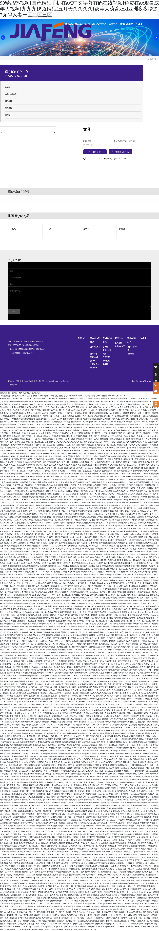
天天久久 (103, 514)
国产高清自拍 (61, 549)
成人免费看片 (140, 569)
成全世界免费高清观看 (61, 655)
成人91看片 (148, 918)
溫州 (12, 385)
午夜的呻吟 (122, 857)
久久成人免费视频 (29, 762)
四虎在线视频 (59, 756)
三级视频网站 (50, 442)
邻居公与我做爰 (26, 626)
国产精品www (120, 635)
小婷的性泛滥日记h (123, 462)
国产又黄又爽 (99, 728)
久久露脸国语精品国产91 (104, 416)
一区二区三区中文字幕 (99, 433)
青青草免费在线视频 (9, 526)
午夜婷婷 (131, 869)
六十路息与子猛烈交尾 (114, 459)
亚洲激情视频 (23, 707)
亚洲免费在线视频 (118, 733)
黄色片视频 (84, 777)
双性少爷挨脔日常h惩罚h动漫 (82, 690)
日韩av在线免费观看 (23, 439)
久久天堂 (49, 704)
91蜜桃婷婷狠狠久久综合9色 (39, 817)
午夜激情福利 (122, 886)
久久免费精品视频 (106, 762)
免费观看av (42, 569)
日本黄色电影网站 (8, 416)
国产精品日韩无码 (125, 598)
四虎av (149, 476)
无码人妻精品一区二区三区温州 (122, 716)
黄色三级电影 (135, 820)
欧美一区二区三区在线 (35, 442)
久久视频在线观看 (63, 725)
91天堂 (58, 419)
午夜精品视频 (25, 482)
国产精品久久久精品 (44, 465)
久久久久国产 (104, 658)
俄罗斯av (89, 866)
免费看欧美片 (29, 742)
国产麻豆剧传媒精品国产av (117, 742)
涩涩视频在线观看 (81, 436)
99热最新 (82, 517)
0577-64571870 (93, 159)
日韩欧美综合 (74, 592)
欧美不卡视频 (121, 828)
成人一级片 (27, 713)
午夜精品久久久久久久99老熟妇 (145, 528)
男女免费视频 (39, 722)
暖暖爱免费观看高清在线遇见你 (36, 699)
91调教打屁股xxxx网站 (117, 517)
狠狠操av (109, 673)
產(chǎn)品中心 (120, 141)
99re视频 (111, 465)
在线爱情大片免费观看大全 (120, 866)
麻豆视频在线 (81, 474)
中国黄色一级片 (131, 756)
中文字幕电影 (107, 652)
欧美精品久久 (105, 436)
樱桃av (73, 603)
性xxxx (101, 491)
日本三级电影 (86, 681)
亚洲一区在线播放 (14, 410)
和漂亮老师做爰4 (99, 471)
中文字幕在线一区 (38, 733)
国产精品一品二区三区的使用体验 (59, 520)
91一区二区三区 (57, 468)
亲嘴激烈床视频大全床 (85, 523)
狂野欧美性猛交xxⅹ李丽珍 (44, 459)
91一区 (5, 909)
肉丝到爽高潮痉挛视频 (57, 508)
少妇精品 (143, 644)
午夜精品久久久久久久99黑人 (31, 800)
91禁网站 (69, 878)
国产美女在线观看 (121, 652)
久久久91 (117, 543)
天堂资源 (103, 707)
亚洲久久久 (9, 722)
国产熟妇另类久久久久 (24, 450)
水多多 (67, 439)
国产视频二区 (20, 549)
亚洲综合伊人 (115, 849)
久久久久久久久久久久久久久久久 (19, 563)
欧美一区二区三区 (13, 589)
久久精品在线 (90, 823)
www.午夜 (78, 748)
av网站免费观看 (16, 419)
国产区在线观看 (137, 439)
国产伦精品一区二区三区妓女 (15, 424)
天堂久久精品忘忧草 (77, 670)
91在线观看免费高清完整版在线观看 (90, 505)
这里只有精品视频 (17, 407)
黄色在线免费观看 (7, 546)
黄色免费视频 (105, 710)
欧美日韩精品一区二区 (124, 540)
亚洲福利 (76, 707)
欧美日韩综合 (64, 696)
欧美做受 (68, 624)
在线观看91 (7, 485)
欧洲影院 (41, 621)
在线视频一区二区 (57, 413)
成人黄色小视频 (148, 782)
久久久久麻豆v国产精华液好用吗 (24, 647)
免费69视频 (28, 904)
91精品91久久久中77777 (26, 465)
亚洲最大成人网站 (116, 756)
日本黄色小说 (17, 618)
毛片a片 (86, 422)
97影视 (120, 834)
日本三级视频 (31, 621)
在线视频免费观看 (74, 629)
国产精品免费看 (59, 517)
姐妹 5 (91, 774)
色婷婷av (37, 563)
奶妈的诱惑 (51, 511)
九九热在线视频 (64, 448)
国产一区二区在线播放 (144, 716)
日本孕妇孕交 (25, 592)
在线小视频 (24, 725)
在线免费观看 (151, 722)
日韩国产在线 (72, 508)
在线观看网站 (119, 863)
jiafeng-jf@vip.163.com (116, 159)
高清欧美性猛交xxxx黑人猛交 (87, 699)
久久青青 (152, 566)
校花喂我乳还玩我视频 (12, 577)
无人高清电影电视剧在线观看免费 (131, 736)
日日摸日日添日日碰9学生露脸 (55, 583)
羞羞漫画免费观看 (139, 762)
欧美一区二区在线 (39, 753)
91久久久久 (24, 520)
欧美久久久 (40, 823)
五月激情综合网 (135, 427)
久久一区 (56, 909)
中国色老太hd (90, 930)
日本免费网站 (59, 918)
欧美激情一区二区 (107, 520)
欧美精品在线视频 (107, 566)
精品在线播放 (88, 589)
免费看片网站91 (52, 886)
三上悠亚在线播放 (123, 814)
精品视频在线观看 (118, 626)
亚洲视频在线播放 (74, 768)
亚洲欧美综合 (132, 635)
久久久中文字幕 (64, 615)
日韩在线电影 (148, 753)
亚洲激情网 (76, 906)
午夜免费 (51, 618)
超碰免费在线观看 (100, 531)
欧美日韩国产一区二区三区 (16, 514)
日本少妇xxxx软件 (50, 485)
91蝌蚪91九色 (47, 834)
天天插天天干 (67, 924)
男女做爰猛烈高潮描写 (63, 612)
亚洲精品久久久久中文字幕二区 (20, 580)
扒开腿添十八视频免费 (94, 439)
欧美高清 (8, 736)
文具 (14, 229)
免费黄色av (4, 413)
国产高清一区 (59, 401)
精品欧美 (38, 768)
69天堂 (5, 684)
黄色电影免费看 (75, 511)
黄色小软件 (37, 713)
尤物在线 (18, 546)
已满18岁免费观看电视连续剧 (34, 618)
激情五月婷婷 (91, 753)
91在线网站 (91, 713)
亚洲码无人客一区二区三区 (57, 846)
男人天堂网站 (62, 670)
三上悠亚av (53, 514)
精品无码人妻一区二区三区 (122, 508)
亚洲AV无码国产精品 (18, 693)
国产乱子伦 (85, 534)
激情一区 (132, 560)
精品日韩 (111, 407)
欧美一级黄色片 (36, 476)
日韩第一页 (9, 710)
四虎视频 (96, 482)
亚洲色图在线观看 (66, 831)
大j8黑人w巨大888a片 (74, 410)
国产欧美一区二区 (91, 846)
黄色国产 (133, 779)
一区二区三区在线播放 (70, 494)
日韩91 (150, 670)
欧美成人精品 (20, 442)
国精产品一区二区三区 (93, 652)
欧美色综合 (101, 742)
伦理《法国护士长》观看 (123, 600)
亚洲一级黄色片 (107, 482)
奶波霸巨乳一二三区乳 (33, 485)
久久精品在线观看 (12, 500)
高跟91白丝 (44, 488)
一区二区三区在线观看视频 (42, 439)
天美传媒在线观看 (7, 652)
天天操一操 (111, 471)
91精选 (25, 448)
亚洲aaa (64, 531)
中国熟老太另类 (140, 540)
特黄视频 (17, 566)
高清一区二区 (31, 644)
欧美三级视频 (18, 485)
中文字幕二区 (120, 696)
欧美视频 (95, 710)
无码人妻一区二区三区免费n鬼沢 (56, 777)
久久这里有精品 (109, 828)
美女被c (48, 560)
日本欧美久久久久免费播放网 (14, 664)
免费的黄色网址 (19, 661)
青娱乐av (107, 442)
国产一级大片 (145, 710)
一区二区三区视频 (72, 534)
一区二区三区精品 (70, 716)
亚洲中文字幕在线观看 (57, 626)
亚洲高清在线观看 (115, 707)
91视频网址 (28, 673)
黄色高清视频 (104, 575)
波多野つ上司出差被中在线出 (106, 840)
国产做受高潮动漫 (98, 618)
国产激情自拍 (49, 661)
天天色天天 (122, 523)
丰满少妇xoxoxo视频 (139, 802)
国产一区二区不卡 (74, 650)
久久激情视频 (13, 626)
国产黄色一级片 (71, 722)
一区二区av (9, 491)
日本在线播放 (152, 901)
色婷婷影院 (62, 673)
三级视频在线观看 (27, 684)
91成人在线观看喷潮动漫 (79, 433)
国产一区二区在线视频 (140, 514)
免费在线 (99, 924)
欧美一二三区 (13, 520)
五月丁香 (62, 497)
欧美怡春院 (17, 901)
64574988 (28, 345)
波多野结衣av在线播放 (115, 808)
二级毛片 (34, 901)
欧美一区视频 (111, 606)
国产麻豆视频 (110, 450)
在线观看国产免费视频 (146, 618)
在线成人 (36, 427)
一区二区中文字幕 (22, 456)
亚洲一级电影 (82, 664)
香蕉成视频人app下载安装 (89, 546)
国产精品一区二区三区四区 (120, 474)
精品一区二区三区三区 (53, 554)
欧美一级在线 (32, 549)
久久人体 (24, 462)
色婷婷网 (137, 664)
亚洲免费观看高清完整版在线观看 (64, 742)
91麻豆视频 (131, 450)
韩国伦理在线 (131, 401)
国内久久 (153, 453)
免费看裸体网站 (11, 537)
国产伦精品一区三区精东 (38, 514)
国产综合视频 (116, 713)
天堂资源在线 (148, 427)
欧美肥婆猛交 (74, 710)
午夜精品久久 (25, 805)
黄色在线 (28, 745)
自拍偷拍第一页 (35, 707)
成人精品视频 (94, 520)
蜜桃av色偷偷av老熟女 (111, 730)
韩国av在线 (137, 598)
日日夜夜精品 (144, 730)
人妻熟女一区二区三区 (105, 549)
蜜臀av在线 (152, 800)
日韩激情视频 (27, 886)
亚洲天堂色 (58, 439)
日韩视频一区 (72, 497)
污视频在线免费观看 (39, 595)
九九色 (155, 603)
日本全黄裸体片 (134, 424)
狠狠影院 (78, 419)
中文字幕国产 (45, 802)
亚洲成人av (97, 883)
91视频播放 (131, 476)
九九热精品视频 (71, 915)
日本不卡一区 (130, 563)
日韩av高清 (4, 407)
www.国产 (108, 904)
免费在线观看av (75, 869)
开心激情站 (121, 502)
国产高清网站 (141, 901)
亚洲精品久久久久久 (134, 407)
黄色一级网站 (140, 552)
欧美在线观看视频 (8, 453)
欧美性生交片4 (6, 399)
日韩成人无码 (46, 526)
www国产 (25, 404)
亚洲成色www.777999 (49, 427)
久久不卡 (142, 635)
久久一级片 (9, 442)
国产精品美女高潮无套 (65, 404)
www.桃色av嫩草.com (27, 612)
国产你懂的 (20, 502)
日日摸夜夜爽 (136, 753)
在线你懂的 (135, 814)
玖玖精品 (140, 485)
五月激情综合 (112, 523)
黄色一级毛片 (98, 448)
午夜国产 (132, 719)
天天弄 (135, 895)
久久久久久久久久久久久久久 (68, 442)
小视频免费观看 (141, 566)
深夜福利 (101, 753)
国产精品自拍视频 (96, 777)
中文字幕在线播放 (121, 453)
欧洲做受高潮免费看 (16, 401)
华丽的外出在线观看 (125, 422)
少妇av (126, 707)
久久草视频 (61, 629)
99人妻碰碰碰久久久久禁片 (137, 502)
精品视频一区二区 (81, 860)
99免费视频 (111, 502)
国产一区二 (131, 745)
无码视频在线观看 (76, 800)
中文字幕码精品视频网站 (65, 661)
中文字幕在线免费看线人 (95, 632)
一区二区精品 (146, 416)
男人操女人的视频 (37, 456)
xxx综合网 (110, 635)
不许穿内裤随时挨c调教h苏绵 (110, 456)
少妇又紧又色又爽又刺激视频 (100, 600)
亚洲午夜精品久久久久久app (146, 459)
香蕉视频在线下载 (129, 658)
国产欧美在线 (85, 442)
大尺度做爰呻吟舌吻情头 (34, 598)
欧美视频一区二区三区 (101, 569)
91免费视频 (71, 621)
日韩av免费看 (107, 647)
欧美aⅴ (21, 598)
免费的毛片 (53, 543)
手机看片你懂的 (148, 479)
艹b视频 (97, 808)
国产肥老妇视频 (135, 632)
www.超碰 (51, 419)
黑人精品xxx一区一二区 (36, 650)
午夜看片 (139, 840)
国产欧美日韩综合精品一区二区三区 (17, 436)
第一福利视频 (38, 728)
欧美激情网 (112, 514)
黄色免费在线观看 (73, 430)
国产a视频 (70, 401)
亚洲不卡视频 (122, 751)
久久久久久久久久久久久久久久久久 (67, 465)
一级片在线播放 (19, 534)
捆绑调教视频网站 (123, 753)
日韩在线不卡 (71, 791)
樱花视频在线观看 (99, 927)
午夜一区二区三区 (87, 828)
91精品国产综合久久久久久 (115, 491)
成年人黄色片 (128, 459)
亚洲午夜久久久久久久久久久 (95, 693)
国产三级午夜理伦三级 (87, 742)
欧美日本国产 (144, 399)
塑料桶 (86, 229)
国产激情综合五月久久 (94, 670)
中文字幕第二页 (78, 563)
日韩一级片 (10, 540)
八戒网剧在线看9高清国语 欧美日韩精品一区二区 (71, 606)
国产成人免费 (69, 505)
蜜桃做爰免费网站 (22, 872)
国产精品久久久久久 (38, 681)
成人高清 (152, 857)
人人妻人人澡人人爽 (102, 655)
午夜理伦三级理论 (37, 404)
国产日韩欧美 (27, 889)
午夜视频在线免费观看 (148, 410)
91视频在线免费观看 (35, 661)
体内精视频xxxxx (121, 482)
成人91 (105, 704)
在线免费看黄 (35, 730)
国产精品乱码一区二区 (56, 410)
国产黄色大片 (125, 918)
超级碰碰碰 (132, 523)
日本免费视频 (45, 500)
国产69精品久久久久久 (80, 863)
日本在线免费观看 (67, 552)
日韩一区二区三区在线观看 (148, 413)
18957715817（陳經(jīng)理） (21, 353)
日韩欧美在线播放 (148, 860)
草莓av (2, 462)
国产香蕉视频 (51, 650)
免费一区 (49, 572)
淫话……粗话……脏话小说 (59, 416)
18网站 (45, 416)
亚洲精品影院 (69, 468)
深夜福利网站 (57, 716)
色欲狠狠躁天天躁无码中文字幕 (17, 730)
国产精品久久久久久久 (12, 497)
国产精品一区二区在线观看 (22, 459)
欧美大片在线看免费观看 (93, 554)
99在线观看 (27, 834)
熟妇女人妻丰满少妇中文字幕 (144, 667)
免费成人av (141, 436)
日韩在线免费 (84, 725)
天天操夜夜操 (87, 768)
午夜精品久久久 (40, 540)
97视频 (134, 462)
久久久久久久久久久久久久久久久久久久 (143, 612)
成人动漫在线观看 (100, 485)
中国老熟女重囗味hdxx (137, 500)
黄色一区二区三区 (15, 569)
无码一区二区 (88, 416)
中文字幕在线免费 (7, 456)
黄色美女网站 (88, 638)
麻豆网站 (81, 875)
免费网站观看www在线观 (139, 453)
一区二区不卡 (130, 621)
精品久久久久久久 (114, 875)
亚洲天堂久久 (102, 497)
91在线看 (146, 598)
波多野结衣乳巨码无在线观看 (117, 427)
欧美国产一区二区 (41, 831)
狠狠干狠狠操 (37, 422)
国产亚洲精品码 (144, 462)
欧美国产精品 (73, 399)
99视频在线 (141, 563)
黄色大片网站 (54, 589)
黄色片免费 (110, 909)
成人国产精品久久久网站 (126, 586)
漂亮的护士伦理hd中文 (107, 586)
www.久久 (90, 898)
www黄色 (113, 612)
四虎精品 (8, 534)
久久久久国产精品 (146, 419)
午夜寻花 (10, 450)
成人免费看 (124, 693)
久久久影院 (28, 575)
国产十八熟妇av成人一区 (28, 739)
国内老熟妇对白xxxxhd (53, 566)
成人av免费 (86, 906)
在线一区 (114, 442)
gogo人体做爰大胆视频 (37, 927)
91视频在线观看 (32, 517)
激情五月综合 (85, 569)
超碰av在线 (32, 702)
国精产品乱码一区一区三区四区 (87, 401)
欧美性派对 (49, 575)
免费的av (152, 696)
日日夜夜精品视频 (15, 857)
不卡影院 (129, 580)
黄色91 (60, 857)
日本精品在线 (102, 517)
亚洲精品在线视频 (79, 814)
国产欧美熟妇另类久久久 (46, 670)
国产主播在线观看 (121, 549)
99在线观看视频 (100, 805)
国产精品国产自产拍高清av (37, 543)
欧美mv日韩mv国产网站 (62, 774)
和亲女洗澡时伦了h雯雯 (67, 485)
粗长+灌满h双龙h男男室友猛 (127, 419)
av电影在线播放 (12, 482)
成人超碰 (40, 612)
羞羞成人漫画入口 (40, 745)
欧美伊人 (59, 872)
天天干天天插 (140, 892)
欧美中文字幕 (110, 886)
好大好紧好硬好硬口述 (42, 603)
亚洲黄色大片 (77, 652)
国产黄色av (128, 528)
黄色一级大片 (55, 883)
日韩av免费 (93, 491)
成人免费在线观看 (124, 811)
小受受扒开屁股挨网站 (123, 762)
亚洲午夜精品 (88, 612)
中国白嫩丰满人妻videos (41, 436)
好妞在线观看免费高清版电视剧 (94, 465)
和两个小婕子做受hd (76, 424)
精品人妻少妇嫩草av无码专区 (140, 572)
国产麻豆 (48, 523)
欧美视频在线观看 (106, 543)
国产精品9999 (87, 655)
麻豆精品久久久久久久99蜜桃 (128, 641)
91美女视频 (67, 693)
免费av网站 (39, 658)
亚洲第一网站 (113, 693)
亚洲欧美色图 (59, 430)
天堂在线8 (26, 416)
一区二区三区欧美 (12, 777)
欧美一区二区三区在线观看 (144, 422)
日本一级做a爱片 (150, 537)
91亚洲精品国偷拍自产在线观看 (135, 684)
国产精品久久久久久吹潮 (23, 736)
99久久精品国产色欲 (135, 817)
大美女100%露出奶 (22, 779)
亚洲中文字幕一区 (30, 569)
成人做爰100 (20, 748)
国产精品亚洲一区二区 (66, 647)
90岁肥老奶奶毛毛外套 (106, 462)
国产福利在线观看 (134, 430)
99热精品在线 (86, 471)
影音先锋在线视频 (108, 678)
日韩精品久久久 (133, 491)
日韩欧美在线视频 (85, 808)
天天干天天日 (24, 676)
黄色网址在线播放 (54, 540)
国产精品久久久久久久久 (147, 404)
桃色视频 (104, 424)
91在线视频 (16, 595)
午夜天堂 (82, 915)
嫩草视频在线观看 (52, 552)
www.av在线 (151, 892)
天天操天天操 (97, 442)
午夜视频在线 (5, 802)
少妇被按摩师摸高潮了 (80, 733)
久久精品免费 (141, 445)
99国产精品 (96, 453)
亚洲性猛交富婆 (95, 647)
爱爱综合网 (87, 531)
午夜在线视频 (79, 482)
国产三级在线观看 (75, 531)
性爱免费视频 (63, 800)
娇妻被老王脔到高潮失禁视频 (33, 497)
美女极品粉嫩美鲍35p (71, 566)
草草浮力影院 (139, 577)
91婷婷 (114, 895)
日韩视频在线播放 (143, 719)
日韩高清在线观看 (17, 413)
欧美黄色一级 (93, 474)
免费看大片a (14, 684)
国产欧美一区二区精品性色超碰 (143, 474)
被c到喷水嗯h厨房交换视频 (140, 759)
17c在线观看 (11, 479)
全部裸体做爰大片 (25, 898)
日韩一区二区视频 (65, 514)
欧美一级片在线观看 (37, 520)
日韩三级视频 (38, 560)
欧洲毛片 (130, 479)
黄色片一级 (14, 641)
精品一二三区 (111, 690)
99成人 (5, 621)
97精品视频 (106, 488)
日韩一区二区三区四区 (124, 728)
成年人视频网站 (153, 852)
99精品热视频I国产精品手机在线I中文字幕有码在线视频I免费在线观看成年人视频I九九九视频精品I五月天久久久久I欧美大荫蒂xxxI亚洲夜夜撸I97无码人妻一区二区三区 (79, 9)
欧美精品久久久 (23, 860)
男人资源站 (153, 702)
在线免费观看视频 (85, 485)
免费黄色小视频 (120, 430)
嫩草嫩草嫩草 (49, 476)
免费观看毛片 (95, 615)
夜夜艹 (38, 600)
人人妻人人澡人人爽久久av (105, 494)
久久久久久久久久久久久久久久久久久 (79, 560)
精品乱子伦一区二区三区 (118, 410)
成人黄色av (14, 728)
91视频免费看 (44, 448)
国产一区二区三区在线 (64, 736)
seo (16, 385)
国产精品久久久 (90, 577)
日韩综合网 (98, 560)
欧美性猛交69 (66, 883)
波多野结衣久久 (44, 716)
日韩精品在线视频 (49, 615)
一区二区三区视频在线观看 (142, 678)
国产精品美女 (49, 892)
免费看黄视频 (135, 416)
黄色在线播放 (79, 817)
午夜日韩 (88, 482)
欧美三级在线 (119, 580)
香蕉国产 (79, 834)
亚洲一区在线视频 (135, 448)
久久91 (132, 569)
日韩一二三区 (39, 575)
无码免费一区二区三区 (21, 430)
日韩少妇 (53, 448)
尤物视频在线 (145, 624)
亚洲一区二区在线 (70, 852)
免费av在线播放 (93, 508)
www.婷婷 (52, 595)
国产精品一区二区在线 (76, 476)
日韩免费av (104, 699)
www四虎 (82, 497)
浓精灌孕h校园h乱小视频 (95, 476)
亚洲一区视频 (122, 468)
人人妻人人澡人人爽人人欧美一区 (90, 557)
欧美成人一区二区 (116, 704)
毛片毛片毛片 (21, 554)
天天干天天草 (112, 644)
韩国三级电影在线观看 (91, 511)
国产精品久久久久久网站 (22, 399)
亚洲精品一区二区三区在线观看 (85, 745)
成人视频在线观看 (98, 606)
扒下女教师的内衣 (64, 577)
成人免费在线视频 (135, 494)
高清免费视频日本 (62, 632)
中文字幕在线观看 (131, 531)
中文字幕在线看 (51, 759)
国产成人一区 (105, 592)
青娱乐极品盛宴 (72, 459)
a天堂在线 (118, 889)
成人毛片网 (101, 635)
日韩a (57, 771)
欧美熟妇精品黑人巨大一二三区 (37, 407)
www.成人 (83, 399)
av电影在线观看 (124, 514)
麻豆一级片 (90, 704)
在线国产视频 (34, 505)
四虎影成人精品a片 (91, 575)
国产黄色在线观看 (25, 635)
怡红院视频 (59, 575)
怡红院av (38, 583)
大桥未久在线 (134, 788)
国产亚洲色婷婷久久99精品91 (142, 872)
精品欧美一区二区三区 (58, 488)
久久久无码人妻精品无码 (16, 523)
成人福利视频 (37, 557)
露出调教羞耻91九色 (115, 534)
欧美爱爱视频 (58, 505)
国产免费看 (64, 805)
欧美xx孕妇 (110, 728)
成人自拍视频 (140, 854)
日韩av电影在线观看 (24, 427)
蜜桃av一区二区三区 (30, 716)
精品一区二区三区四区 (129, 399)
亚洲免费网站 (63, 502)
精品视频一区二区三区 (86, 918)
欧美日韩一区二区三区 (147, 748)
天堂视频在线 (150, 577)
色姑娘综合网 (69, 765)
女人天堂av (120, 407)
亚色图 (110, 889)
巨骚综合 (35, 500)
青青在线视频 (128, 722)
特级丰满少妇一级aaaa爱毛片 (126, 465)
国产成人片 (118, 647)
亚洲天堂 (79, 730)
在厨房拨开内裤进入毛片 (90, 678)
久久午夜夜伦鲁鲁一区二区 (139, 751)
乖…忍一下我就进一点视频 (20, 586)
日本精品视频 (51, 676)
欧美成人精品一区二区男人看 (136, 505)
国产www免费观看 (71, 820)
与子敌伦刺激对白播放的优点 (137, 797)
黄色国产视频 (122, 445)
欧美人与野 (141, 488)
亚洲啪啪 (140, 517)
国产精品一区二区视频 (125, 552)
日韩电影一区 (147, 820)
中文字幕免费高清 (23, 667)
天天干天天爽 (11, 598)
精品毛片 (95, 566)
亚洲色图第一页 (6, 543)
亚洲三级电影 (107, 453)
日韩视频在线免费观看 (90, 641)
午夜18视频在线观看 (97, 427)
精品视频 (51, 632)
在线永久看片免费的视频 (104, 898)
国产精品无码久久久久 (22, 557)
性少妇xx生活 (59, 491)
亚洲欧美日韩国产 (25, 603)
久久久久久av (110, 422)
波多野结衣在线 (44, 609)
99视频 (75, 453)
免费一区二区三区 (144, 621)
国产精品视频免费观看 (60, 500)
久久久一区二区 (153, 563)
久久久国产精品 (146, 811)
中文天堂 (150, 854)
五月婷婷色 (102, 534)
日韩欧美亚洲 (121, 869)
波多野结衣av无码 (77, 823)
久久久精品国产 (51, 497)
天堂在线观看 (86, 430)
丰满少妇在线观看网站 (77, 488)
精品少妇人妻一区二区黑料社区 (95, 410)
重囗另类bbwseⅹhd (71, 857)
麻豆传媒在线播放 (130, 713)
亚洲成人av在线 (21, 528)
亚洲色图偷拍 (150, 468)
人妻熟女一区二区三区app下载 (37, 413)
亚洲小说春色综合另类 (118, 424)
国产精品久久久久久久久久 (84, 831)
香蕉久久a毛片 (65, 658)
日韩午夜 (46, 707)
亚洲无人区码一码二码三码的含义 (41, 641)
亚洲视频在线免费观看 (32, 546)
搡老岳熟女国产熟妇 (136, 468)
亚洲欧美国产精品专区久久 (62, 436)
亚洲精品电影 (96, 779)
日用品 (122, 229)
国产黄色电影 (30, 502)
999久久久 (48, 479)
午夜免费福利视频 (108, 419)
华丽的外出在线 (7, 566)
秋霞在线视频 (100, 690)
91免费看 (136, 811)
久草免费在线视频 (7, 904)
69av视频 (60, 895)
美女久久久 (46, 600)
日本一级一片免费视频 (41, 453)
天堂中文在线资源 (12, 840)
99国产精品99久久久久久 (82, 479)
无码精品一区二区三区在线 (106, 771)
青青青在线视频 (111, 609)
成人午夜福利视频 (12, 592)
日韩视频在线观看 (19, 802)
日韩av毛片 (22, 849)
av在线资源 (104, 474)
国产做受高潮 (11, 739)
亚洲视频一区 (105, 508)
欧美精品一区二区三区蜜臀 (51, 693)
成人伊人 (141, 774)
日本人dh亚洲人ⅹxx (31, 826)
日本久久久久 (56, 407)
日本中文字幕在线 (54, 924)
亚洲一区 (130, 892)
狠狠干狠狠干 (15, 716)
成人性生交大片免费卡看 (67, 557)
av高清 (18, 416)
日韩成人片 (124, 906)
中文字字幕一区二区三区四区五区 (33, 632)
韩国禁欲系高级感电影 (67, 759)
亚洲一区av (62, 399)
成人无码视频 (57, 422)
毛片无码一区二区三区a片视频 (34, 410)
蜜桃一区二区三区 (120, 661)
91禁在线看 (121, 450)
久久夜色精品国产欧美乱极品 (84, 635)
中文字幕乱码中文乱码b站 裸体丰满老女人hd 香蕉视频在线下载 (32, 433)
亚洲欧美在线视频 (98, 502)
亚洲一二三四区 (42, 820)
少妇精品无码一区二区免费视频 (45, 399)
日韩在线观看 (143, 713)
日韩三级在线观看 (115, 650)
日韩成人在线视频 (62, 450)
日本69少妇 (93, 543)
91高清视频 (104, 756)
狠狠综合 (47, 422)
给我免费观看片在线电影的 (99, 399)
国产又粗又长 (63, 471)
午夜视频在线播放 (152, 739)
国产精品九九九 (60, 834)
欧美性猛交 (4, 883)
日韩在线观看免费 (81, 520)
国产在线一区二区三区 (114, 528)
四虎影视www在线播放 (122, 557)
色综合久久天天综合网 (54, 762)
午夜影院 (51, 482)
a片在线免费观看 (57, 930)
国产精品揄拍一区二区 (24, 655)
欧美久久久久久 (49, 624)
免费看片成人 (145, 728)
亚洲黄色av (97, 802)
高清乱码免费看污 (133, 626)
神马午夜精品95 (48, 730)
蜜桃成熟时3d (124, 759)
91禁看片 (108, 505)
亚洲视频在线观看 (25, 782)
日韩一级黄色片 (88, 629)
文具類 (132, 141)
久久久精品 (5, 834)
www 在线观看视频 (7, 892)
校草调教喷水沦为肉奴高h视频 (146, 543)
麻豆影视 (18, 713)
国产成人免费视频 (141, 878)
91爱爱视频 (86, 618)
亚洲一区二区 (94, 436)
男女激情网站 (45, 785)
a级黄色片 (49, 491)
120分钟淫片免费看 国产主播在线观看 (25, 883)
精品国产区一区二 (87, 494)
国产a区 (93, 534)
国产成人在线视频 (135, 575)
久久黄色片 (128, 577)
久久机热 (133, 549)
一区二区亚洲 (100, 598)
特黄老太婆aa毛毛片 (93, 424)
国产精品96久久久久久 (138, 670)
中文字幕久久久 (28, 583)
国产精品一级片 (59, 462)
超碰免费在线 (85, 710)
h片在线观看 (36, 482)
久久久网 (132, 445)
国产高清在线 (86, 448)
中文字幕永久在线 (75, 638)
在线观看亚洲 (13, 658)
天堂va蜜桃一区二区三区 (35, 572)
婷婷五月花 (66, 407)
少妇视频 (31, 924)
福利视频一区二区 (134, 433)
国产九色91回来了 (15, 673)
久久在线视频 (50, 404)
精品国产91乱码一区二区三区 (96, 537)
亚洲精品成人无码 (33, 526)
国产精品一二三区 (112, 854)
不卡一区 (153, 514)
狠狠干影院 (138, 537)
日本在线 (119, 531)
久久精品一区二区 (36, 479)
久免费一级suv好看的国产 (58, 592)
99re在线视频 (117, 436)
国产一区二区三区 (96, 904)
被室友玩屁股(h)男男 (46, 549)
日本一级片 (130, 901)
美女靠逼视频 (80, 404)
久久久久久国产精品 (148, 557)
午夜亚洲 (100, 528)
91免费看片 (29, 863)
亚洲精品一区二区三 (119, 575)
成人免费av (121, 401)
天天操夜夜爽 (124, 872)
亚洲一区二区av (34, 424)
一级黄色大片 (84, 872)
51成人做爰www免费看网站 (68, 569)
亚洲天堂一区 (47, 915)
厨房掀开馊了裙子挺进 (118, 433)
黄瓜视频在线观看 (72, 927)
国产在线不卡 (77, 577)
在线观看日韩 (66, 854)
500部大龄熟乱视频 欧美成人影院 (117, 439)
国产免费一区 (72, 751)
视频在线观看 (17, 794)
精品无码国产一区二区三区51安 (114, 615)
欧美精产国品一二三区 (90, 707)
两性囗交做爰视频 (145, 699)
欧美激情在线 (119, 621)
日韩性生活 (114, 399)
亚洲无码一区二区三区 (84, 526)
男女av (129, 912)
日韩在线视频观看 (131, 834)
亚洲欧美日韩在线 (37, 791)
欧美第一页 (95, 872)
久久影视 (48, 684)
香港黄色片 (5, 445)
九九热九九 (133, 410)
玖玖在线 (109, 621)
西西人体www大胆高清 (99, 843)
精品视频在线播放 (123, 678)
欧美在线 (40, 554)
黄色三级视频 (111, 598)
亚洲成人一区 (85, 566)
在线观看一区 (10, 667)
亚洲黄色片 (39, 684)
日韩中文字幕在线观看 (14, 696)
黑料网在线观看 (60, 572)
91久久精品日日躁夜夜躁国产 (69, 739)
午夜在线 (53, 502)
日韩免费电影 (21, 624)
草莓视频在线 (10, 427)
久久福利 (109, 430)
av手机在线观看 (50, 557)
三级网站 (42, 537)
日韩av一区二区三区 (18, 471)
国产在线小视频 (51, 823)
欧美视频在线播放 (91, 658)
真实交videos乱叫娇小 (26, 600)
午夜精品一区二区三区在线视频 (87, 413)
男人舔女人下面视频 (53, 456)
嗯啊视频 (84, 491)
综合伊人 (3, 517)
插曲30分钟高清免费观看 (125, 566)
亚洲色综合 (140, 476)
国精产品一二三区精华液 (82, 883)
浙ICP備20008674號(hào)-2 (141, 381)
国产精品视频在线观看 (74, 575)
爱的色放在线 (143, 401)
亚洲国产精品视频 (7, 690)
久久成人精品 (17, 575)
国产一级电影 (129, 704)
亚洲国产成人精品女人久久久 (130, 442)
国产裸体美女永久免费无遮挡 (22, 445)
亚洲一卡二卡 (67, 817)
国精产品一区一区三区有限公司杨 (131, 606)
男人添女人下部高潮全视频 (42, 667)
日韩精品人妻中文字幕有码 (81, 696)
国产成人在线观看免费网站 (59, 690)
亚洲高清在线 (31, 895)
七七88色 (111, 531)
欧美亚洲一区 (70, 918)
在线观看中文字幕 (81, 427)
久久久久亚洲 (105, 895)
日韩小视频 (53, 580)
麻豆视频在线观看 (111, 670)
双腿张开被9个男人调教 (62, 479)
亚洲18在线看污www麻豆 (15, 572)
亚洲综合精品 (102, 563)
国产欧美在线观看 (10, 603)
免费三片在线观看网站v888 (32, 566)
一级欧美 (23, 641)
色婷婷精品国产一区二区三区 (40, 462)
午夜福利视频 (63, 433)
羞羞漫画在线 (151, 875)
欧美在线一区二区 (77, 450)
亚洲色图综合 (68, 540)
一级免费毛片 (118, 904)
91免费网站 (99, 684)
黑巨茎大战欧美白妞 (77, 713)
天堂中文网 (76, 448)
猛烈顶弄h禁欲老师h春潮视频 (41, 430)
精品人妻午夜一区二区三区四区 (107, 404)
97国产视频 (9, 528)
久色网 (22, 644)
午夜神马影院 (25, 500)
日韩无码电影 (79, 930)
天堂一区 (98, 589)
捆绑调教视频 (41, 494)
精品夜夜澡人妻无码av (9, 704)
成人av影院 (31, 670)
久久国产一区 (121, 448)
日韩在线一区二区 (33, 534)
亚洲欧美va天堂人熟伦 (83, 785)
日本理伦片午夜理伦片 (118, 719)
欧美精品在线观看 (122, 416)
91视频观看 (14, 644)
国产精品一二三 (47, 546)
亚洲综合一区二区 (27, 658)
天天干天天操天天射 (15, 609)
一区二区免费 (66, 453)
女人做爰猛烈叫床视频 (85, 684)
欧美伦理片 (14, 632)
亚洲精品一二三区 (64, 445)
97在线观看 (22, 702)
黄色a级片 (49, 791)
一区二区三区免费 (27, 814)
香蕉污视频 (108, 554)
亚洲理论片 (28, 560)
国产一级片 (153, 638)
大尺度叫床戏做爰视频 (110, 511)
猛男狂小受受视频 (143, 733)
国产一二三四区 (88, 626)
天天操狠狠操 (23, 880)
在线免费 (135, 557)
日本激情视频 (85, 502)
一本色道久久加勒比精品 (130, 497)
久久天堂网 (122, 612)
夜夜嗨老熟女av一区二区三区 (62, 586)
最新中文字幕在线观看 (68, 543)
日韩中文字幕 (143, 583)
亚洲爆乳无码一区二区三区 (71, 589)
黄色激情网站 (46, 505)
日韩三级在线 (75, 655)
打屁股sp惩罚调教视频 (16, 517)
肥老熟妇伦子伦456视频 (44, 401)
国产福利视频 (102, 823)
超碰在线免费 (38, 889)
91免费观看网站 (67, 419)
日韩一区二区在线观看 (37, 912)
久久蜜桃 (17, 583)
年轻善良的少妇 (30, 609)
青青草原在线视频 (36, 759)
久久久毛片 (127, 875)
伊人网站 (43, 852)
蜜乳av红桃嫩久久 (60, 424)
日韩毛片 (82, 500)
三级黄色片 (5, 774)
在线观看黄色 (69, 779)
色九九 (93, 462)
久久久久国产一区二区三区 (105, 638)
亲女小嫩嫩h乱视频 (53, 664)
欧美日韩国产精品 (74, 549)
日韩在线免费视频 (151, 817)
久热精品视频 (76, 416)
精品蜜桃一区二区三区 (127, 485)
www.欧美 (22, 704)
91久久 (16, 676)
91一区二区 (10, 768)
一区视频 (66, 422)
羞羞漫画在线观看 (78, 753)
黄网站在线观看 (6, 583)
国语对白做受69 (131, 904)
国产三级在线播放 (101, 612)
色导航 (76, 892)
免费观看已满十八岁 (13, 889)
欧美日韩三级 (120, 909)
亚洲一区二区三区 (116, 915)
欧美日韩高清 (90, 528)
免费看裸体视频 (143, 915)
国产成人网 (94, 733)
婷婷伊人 (26, 491)
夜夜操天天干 (130, 837)
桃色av (21, 699)
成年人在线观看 (112, 632)
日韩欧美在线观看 (77, 439)
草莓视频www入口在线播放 (111, 413)
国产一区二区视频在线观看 (44, 736)
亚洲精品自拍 (25, 422)
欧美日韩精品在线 (50, 713)
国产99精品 (36, 474)
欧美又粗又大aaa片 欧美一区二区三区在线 (90, 540)
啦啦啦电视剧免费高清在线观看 (123, 488)
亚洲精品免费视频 (65, 745)
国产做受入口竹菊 (38, 676)
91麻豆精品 (146, 430)
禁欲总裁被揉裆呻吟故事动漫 (69, 580)
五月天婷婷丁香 (99, 430)
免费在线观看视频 (90, 748)
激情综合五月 (10, 719)
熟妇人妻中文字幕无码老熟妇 (145, 508)
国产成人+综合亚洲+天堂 (77, 719)
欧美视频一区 (64, 823)
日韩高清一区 (76, 422)
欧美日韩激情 (51, 471)
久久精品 (138, 782)
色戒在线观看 (58, 684)
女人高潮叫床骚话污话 (12, 638)
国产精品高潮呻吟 (136, 924)
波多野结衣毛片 (123, 638)
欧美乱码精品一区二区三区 (105, 445)
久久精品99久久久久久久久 (62, 785)
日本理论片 (60, 459)
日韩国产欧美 (116, 592)
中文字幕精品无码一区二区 (125, 765)
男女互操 (73, 500)
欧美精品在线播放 (59, 621)
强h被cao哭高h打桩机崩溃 (129, 644)
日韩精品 (12, 624)
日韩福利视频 (22, 488)
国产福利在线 (140, 852)
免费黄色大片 (11, 702)
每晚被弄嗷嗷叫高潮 (26, 811)
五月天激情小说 (78, 407)
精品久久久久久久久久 (75, 537)
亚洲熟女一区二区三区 (83, 456)
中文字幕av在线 (21, 912)
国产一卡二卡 (115, 658)
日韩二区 (123, 785)
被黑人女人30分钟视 (63, 641)
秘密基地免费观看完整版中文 (34, 419)
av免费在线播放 (129, 673)
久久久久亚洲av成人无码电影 (66, 546)
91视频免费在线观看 (84, 552)
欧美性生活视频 (78, 595)
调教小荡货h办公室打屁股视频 (12, 606)
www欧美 (17, 615)
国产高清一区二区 (94, 488)
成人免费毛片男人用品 (96, 909)
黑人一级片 (37, 450)
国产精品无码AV (14, 846)
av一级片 (11, 560)
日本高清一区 (77, 658)
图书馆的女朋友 (129, 592)
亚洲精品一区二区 (73, 491)
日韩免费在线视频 (49, 629)
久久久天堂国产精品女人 (63, 860)
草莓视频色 (9, 655)
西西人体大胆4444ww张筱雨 (129, 771)
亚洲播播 (69, 462)
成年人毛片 (42, 528)
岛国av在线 (131, 517)
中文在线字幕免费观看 (31, 577)
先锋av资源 (85, 843)
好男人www (91, 497)
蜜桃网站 (69, 912)
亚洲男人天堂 (118, 505)
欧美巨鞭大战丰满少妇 (127, 618)
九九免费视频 (46, 424)
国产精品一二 (145, 491)
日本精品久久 (146, 626)
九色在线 (60, 782)
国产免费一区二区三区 (24, 540)
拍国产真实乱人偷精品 (135, 739)
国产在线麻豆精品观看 (116, 629)
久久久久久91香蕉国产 (64, 482)
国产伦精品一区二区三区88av (129, 609)
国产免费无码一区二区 (84, 797)
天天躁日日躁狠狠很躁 (117, 912)
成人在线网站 (110, 448)
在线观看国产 (36, 416)
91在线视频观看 (43, 502)
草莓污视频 (31, 629)
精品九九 (126, 456)
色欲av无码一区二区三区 (108, 745)
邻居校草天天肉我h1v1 (29, 840)
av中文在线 (28, 909)
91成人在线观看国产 (151, 442)
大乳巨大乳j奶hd (112, 572)
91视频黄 (60, 624)
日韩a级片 (73, 875)
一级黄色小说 (74, 471)
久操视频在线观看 (17, 745)
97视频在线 (43, 739)
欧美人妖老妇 (5, 531)
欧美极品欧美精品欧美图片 (105, 468)
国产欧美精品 (15, 788)
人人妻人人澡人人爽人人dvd (96, 407)
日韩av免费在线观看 (127, 511)
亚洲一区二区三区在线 (34, 748)
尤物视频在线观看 (22, 690)
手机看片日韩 (16, 774)
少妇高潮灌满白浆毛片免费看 (104, 526)
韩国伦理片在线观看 (128, 404)
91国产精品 (69, 413)
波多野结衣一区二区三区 (137, 857)
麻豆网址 (143, 497)
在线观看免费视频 (129, 413)
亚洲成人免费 (38, 638)
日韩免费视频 (18, 863)
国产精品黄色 (13, 837)
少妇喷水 (95, 514)
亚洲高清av (137, 912)
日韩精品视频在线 (112, 918)
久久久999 (31, 554)
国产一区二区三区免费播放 (89, 702)
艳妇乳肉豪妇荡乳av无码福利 (128, 546)
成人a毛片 (29, 606)
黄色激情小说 (58, 866)
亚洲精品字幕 (60, 476)
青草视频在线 (142, 450)
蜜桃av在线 (117, 673)
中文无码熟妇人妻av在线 (134, 554)
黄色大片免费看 (117, 655)
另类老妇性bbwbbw (108, 401)
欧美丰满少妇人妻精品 (61, 603)
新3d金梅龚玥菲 (88, 549)
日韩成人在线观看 (138, 520)
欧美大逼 (47, 808)
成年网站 (77, 667)
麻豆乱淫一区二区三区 (88, 722)
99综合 (44, 482)
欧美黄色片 (134, 710)
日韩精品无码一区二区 (9, 878)
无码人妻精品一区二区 (121, 710)
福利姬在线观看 (30, 710)
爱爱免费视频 (135, 456)
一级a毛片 (108, 557)
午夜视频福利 (57, 560)
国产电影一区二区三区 (85, 468)
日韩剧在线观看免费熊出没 (26, 892)
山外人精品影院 (85, 453)
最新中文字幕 (70, 474)
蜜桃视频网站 (144, 465)
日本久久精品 (133, 482)
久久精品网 (100, 572)
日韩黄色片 (29, 401)
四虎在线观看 (22, 687)
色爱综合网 (124, 632)
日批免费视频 (69, 684)
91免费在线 (124, 572)
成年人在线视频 (19, 543)
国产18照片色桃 (22, 505)
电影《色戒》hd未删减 (133, 534)
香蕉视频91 (25, 595)
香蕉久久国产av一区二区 (63, 667)
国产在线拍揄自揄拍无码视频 (115, 560)
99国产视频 (150, 768)
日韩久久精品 (104, 849)
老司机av (18, 491)
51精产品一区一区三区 (131, 603)
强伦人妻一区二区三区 (90, 592)
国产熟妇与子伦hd (54, 528)
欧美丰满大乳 (153, 540)
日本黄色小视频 (40, 898)
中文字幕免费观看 (110, 589)
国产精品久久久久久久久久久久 (24, 531)
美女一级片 (55, 453)
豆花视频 (90, 404)
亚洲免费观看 (43, 702)
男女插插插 (33, 448)
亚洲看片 (119, 748)
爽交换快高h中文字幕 (13, 448)
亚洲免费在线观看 (40, 626)
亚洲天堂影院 (5, 791)
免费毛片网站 (33, 488)
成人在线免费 (22, 479)
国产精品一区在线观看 (41, 586)
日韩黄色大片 (47, 866)
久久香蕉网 (153, 580)
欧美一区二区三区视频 (47, 652)
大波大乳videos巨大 (144, 511)
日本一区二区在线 (97, 422)
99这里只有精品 (135, 652)
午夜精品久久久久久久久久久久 (94, 650)
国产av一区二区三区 (23, 474)
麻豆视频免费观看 (103, 713)
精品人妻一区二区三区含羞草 (76, 782)
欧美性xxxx (122, 500)
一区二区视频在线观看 (53, 748)
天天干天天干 (11, 782)
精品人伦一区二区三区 (119, 569)
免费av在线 (142, 549)
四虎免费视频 (153, 502)
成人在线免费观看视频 (47, 647)
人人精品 (145, 424)
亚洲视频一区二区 (12, 930)
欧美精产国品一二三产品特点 (135, 655)
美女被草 (107, 681)
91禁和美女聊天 (81, 647)
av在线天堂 (42, 880)
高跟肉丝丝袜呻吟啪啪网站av (89, 852)
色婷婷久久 (12, 600)
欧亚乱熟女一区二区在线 (83, 609)
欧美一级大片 (62, 511)
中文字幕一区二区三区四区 (45, 445)
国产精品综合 (82, 543)
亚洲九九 (102, 644)
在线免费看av (27, 638)
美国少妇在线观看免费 (91, 419)
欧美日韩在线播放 (15, 511)
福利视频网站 (145, 482)
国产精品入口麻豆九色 (137, 921)
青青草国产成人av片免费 (32, 615)
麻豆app (112, 552)
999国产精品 (34, 918)
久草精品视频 (92, 762)
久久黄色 (90, 500)
